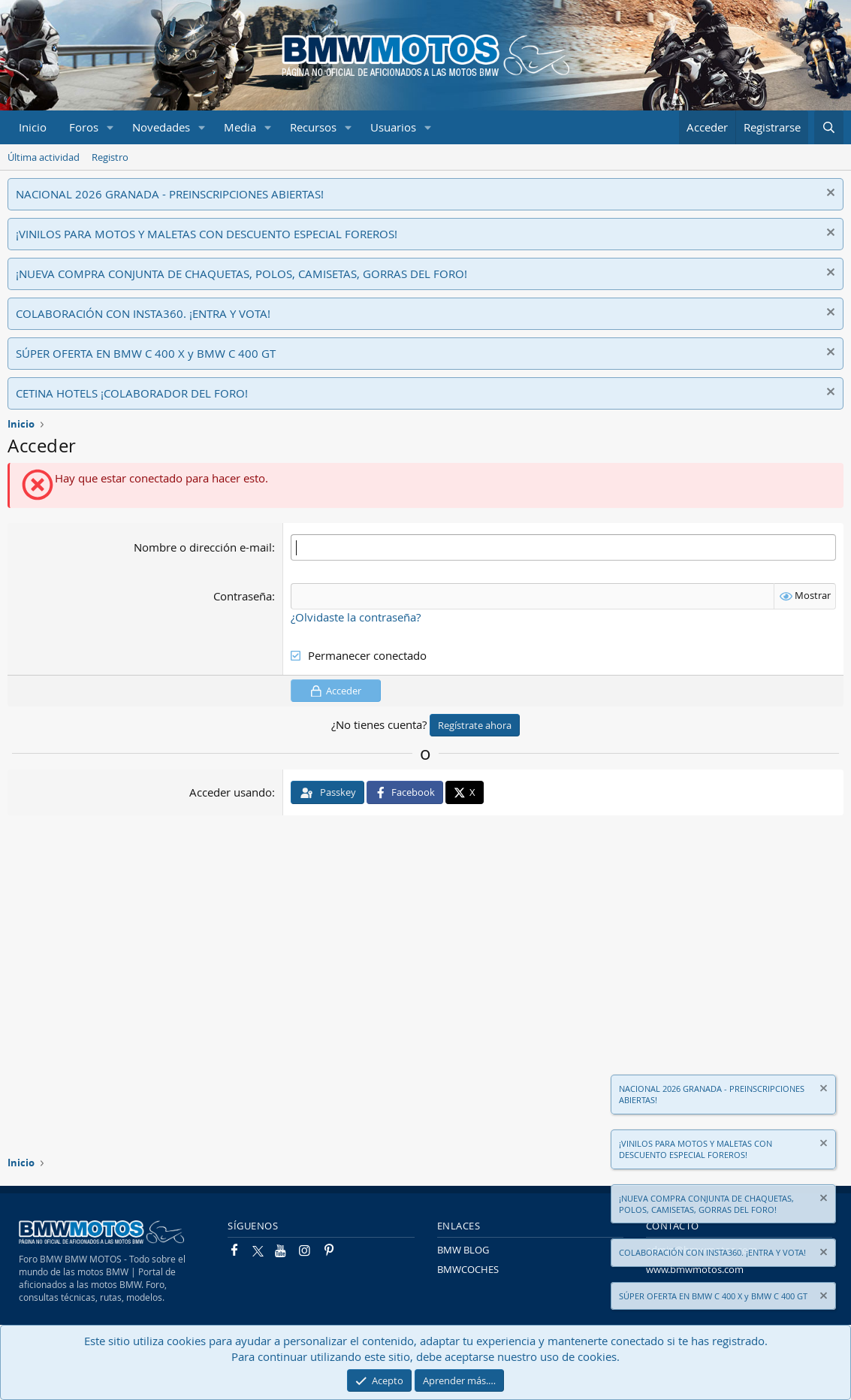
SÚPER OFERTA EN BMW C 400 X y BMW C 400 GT (146, 353)
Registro (110, 157)
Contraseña (242, 595)
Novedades (161, 127)
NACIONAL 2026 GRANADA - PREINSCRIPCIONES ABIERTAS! (170, 193)
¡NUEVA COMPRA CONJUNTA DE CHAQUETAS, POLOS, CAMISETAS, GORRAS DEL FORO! (241, 273)
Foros (83, 127)
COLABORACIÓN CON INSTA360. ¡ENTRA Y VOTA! (143, 313)
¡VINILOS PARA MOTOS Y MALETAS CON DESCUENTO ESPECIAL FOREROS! (206, 233)
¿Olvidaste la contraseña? (356, 616)
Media (240, 127)
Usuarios (393, 127)
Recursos (313, 127)
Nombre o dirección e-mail (203, 547)
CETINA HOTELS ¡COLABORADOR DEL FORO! (132, 393)
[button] (110, 127)
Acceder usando (230, 792)
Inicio (33, 127)
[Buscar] (828, 127)
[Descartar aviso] (828, 194)
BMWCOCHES (468, 1269)
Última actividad (44, 157)
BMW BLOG (463, 1249)
